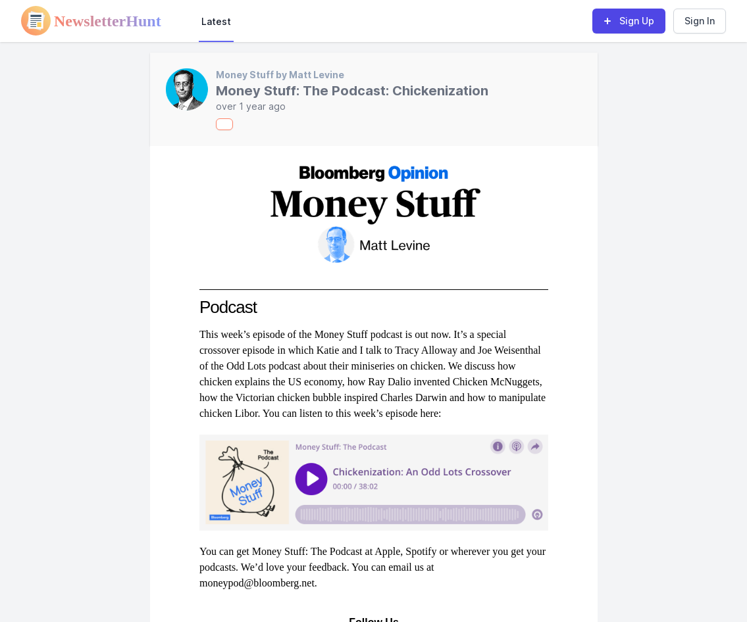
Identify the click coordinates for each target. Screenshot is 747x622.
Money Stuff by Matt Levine (280, 74)
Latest (216, 21)
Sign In (699, 20)
